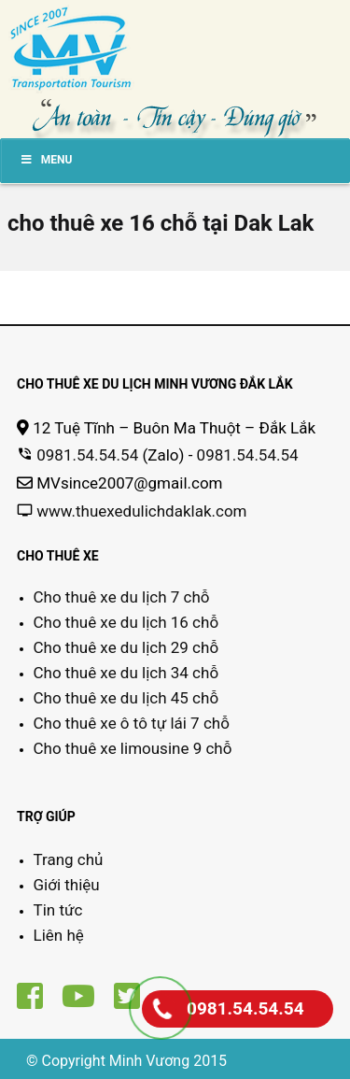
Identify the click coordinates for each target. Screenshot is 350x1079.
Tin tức (58, 910)
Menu (46, 159)
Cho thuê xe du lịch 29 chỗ (126, 647)
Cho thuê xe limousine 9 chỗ (133, 748)
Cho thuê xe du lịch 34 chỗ (126, 672)
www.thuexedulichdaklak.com (141, 511)
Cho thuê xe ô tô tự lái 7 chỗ (132, 723)
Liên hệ (59, 935)
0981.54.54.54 (87, 455)
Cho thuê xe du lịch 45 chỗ (126, 698)
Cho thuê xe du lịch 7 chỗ (122, 597)
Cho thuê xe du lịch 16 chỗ (126, 622)
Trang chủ (69, 859)
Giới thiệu (67, 884)
